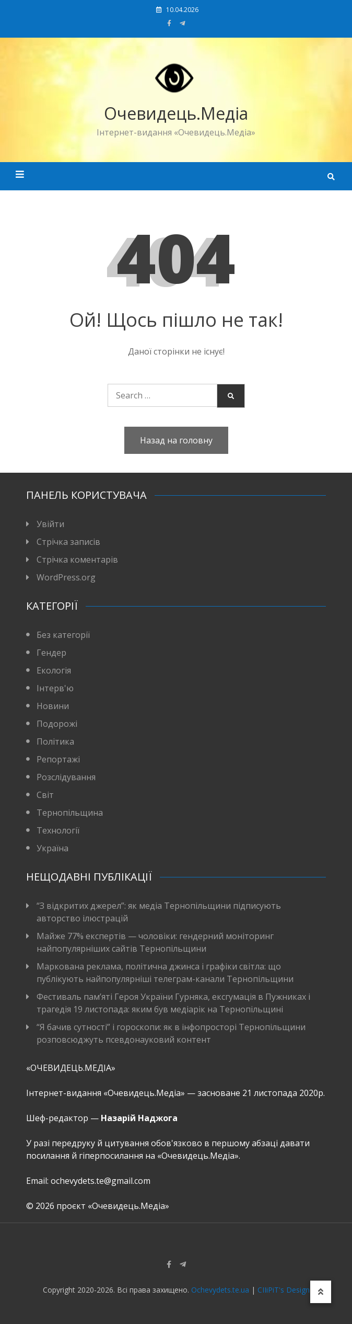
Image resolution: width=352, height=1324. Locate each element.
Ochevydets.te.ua (220, 1290)
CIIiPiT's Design (283, 1290)
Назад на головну (176, 440)
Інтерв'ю (55, 688)
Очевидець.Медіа (176, 113)
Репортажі (58, 759)
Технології (58, 830)
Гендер (51, 652)
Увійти (50, 524)
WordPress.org (66, 577)
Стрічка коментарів (77, 559)
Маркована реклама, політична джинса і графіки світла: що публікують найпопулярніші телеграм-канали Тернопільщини (165, 973)
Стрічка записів (68, 541)
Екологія (54, 670)
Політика (55, 741)
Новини (53, 706)
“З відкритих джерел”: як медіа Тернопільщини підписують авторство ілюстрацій (159, 912)
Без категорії (63, 635)
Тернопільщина (70, 812)
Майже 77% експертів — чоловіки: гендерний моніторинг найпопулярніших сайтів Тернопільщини (155, 942)
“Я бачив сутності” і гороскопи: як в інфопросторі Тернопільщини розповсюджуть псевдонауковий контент (171, 1033)
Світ (45, 795)
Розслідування (66, 777)
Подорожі (57, 723)
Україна (52, 848)
